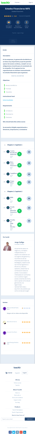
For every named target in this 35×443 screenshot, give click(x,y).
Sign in (31, 2)
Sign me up (30, 419)
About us (17, 393)
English (25, 373)
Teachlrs (17, 385)
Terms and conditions (17, 397)
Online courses (17, 383)
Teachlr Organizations (17, 412)
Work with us (17, 395)
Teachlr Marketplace (17, 410)
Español (17, 373)
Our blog (17, 402)
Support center (17, 400)
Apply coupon (13, 41)
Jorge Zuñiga (19, 242)
